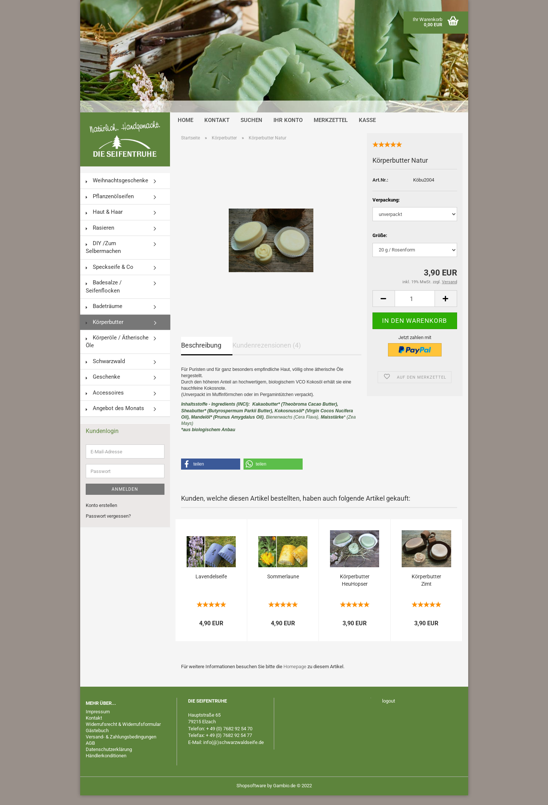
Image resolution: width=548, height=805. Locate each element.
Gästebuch (97, 740)
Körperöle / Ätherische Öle (117, 351)
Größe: (379, 245)
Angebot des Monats (115, 418)
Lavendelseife (211, 586)
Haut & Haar (104, 221)
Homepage (294, 676)
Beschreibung (201, 355)
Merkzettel (331, 129)
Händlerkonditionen (106, 765)
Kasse (367, 129)
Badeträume (104, 315)
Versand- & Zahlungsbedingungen (121, 746)
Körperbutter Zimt (426, 589)
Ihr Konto (288, 129)
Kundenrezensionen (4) (266, 355)
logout (388, 710)
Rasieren (100, 237)
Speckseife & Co (109, 276)
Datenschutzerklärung (109, 759)
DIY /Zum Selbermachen (103, 257)
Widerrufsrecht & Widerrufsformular (123, 733)
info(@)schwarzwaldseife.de (233, 752)
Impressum (98, 721)
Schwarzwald (105, 371)
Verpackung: (386, 209)
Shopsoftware (251, 795)
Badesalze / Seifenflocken (104, 296)
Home (185, 129)
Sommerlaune (283, 586)
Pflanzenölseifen (110, 206)
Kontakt (216, 129)
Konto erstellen (101, 515)
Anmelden (125, 498)
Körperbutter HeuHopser (355, 589)
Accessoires (105, 402)
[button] (210, 473)
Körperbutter (104, 331)
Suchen (251, 129)
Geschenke (103, 386)
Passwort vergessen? (108, 525)
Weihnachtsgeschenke (117, 190)
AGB (90, 752)
